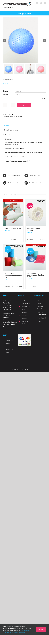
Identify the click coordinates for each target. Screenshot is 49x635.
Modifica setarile (19, 632)
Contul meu (9, 340)
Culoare (5, 91)
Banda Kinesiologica (26, 302)
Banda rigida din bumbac (33, 229)
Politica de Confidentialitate (41, 314)
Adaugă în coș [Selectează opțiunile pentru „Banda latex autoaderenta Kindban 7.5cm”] (9, 286)
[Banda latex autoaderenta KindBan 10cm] (36, 257)
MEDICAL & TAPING (16, 116)
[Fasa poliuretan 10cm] (13, 212)
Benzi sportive (26, 307)
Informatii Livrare (40, 302)
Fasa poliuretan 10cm (13, 228)
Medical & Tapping (25, 311)
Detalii (14, 239)
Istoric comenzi (8, 345)
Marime (5, 94)
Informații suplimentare (10, 130)
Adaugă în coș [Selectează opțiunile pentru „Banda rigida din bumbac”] (31, 239)
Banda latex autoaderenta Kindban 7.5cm (13, 276)
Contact (39, 321)
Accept (41, 629)
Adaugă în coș (24, 105)
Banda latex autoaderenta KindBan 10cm (35, 275)
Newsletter (9, 349)
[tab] (24, 126)
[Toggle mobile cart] (37, 3)
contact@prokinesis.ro (10, 322)
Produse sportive (24, 317)
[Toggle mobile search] (41, 3)
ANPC (8, 353)
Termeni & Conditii (40, 308)
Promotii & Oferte (25, 323)
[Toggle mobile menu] (45, 3)
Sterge (44, 98)
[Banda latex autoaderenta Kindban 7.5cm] (13, 257)
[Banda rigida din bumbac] (36, 212)
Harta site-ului (41, 318)
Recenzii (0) (6, 134)
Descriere (6, 126)
